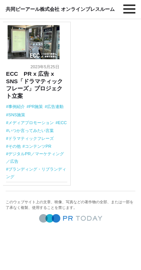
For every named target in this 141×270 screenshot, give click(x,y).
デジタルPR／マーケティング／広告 (35, 158)
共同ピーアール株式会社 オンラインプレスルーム (60, 9)
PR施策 (36, 106)
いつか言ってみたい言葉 (31, 130)
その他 (14, 146)
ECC (62, 122)
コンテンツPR (38, 146)
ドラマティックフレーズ (31, 138)
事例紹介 (16, 106)
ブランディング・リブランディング (36, 173)
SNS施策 (16, 114)
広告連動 (55, 106)
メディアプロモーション (31, 122)
